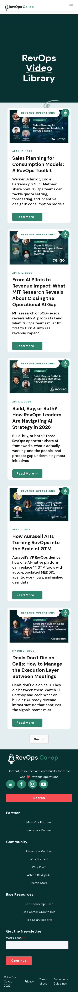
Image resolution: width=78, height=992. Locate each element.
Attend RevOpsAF (39, 875)
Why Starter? (39, 859)
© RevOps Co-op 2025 (10, 981)
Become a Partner (39, 830)
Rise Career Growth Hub (39, 912)
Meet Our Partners (39, 822)
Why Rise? (39, 867)
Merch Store (39, 883)
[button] (71, 7)
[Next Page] (39, 739)
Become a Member (39, 851)
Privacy (29, 981)
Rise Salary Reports (39, 920)
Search (39, 798)
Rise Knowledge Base (39, 904)
